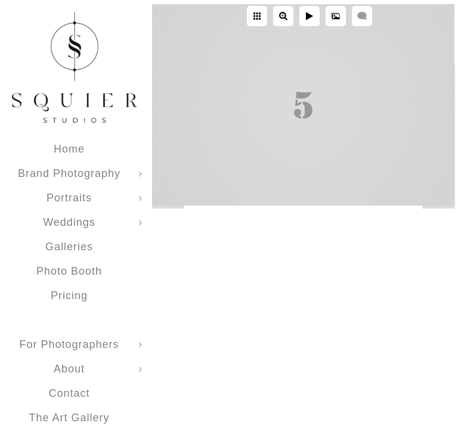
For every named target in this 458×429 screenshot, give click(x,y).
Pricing (69, 295)
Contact (68, 393)
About (69, 369)
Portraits (69, 198)
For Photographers (69, 344)
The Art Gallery (69, 418)
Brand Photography (69, 173)
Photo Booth (69, 271)
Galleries (69, 247)
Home (69, 149)
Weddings (69, 222)
